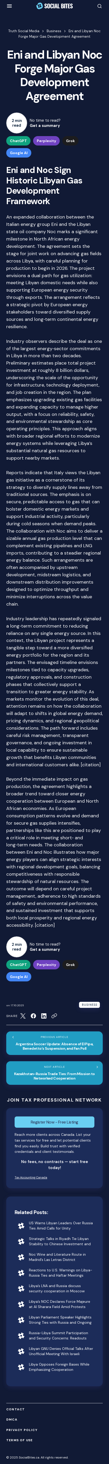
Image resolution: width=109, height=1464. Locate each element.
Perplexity (46, 140)
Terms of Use (19, 1440)
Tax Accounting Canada (31, 1177)
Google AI (19, 152)
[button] (9, 6)
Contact (15, 1409)
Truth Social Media (23, 31)
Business (54, 31)
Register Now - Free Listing (54, 1122)
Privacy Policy (22, 1430)
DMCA (11, 1420)
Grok (70, 140)
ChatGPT (18, 140)
